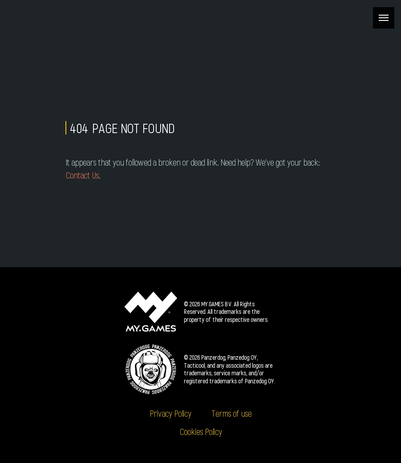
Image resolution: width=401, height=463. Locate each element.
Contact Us (82, 175)
